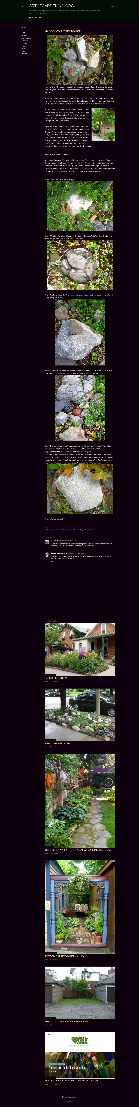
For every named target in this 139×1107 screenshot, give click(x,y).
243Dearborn (55, 540)
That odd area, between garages (66, 1021)
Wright (24, 53)
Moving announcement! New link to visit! (73, 1080)
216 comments (53, 1025)
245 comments (53, 960)
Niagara (24, 48)
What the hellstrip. (58, 743)
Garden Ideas (26, 38)
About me (39, 17)
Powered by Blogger (69, 1097)
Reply (53, 549)
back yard (25, 35)
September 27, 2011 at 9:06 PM (77, 553)
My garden (25, 46)
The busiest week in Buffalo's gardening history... (78, 849)
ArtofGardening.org (51, 6)
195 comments (53, 682)
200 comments (53, 853)
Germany (25, 41)
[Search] (114, 6)
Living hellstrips (56, 678)
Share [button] (24, 27)
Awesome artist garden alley (64, 956)
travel (24, 51)
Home (31, 17)
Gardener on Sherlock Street (59, 553)
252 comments (53, 747)
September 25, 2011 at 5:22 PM (68, 540)
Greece (24, 43)
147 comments (53, 1084)
